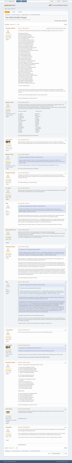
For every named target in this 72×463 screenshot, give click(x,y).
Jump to (49, 453)
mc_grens (8, 188)
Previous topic (58, 20)
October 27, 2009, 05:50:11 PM (23, 139)
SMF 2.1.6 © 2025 (7, 461)
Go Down (7, 24)
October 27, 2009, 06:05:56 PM (23, 172)
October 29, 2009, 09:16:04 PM (23, 229)
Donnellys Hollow (10, 28)
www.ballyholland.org (22, 444)
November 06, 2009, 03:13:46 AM (24, 345)
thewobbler (9, 427)
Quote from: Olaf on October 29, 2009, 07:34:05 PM (30, 249)
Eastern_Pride (9, 102)
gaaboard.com (9, 5)
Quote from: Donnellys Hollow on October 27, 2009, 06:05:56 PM (32, 206)
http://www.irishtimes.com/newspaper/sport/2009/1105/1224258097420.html (34, 357)
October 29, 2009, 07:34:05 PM (23, 203)
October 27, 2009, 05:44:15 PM (23, 102)
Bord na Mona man (11, 229)
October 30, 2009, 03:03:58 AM (23, 246)
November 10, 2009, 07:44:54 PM (24, 362)
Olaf (7, 203)
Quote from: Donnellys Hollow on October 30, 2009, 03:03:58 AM (32, 284)
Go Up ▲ (66, 461)
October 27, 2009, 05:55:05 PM (23, 154)
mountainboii (9, 330)
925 (18, 24)
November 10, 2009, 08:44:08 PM (24, 427)
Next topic (64, 20)
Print (65, 24)
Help (57, 461)
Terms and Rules (62, 461)
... (17, 24)
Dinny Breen (9, 409)
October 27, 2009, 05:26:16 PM (23, 28)
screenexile (9, 139)
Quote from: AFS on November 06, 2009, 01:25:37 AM (30, 347)
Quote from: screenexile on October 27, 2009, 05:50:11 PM (31, 157)
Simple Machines (13, 461)
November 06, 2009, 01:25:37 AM (24, 329)
